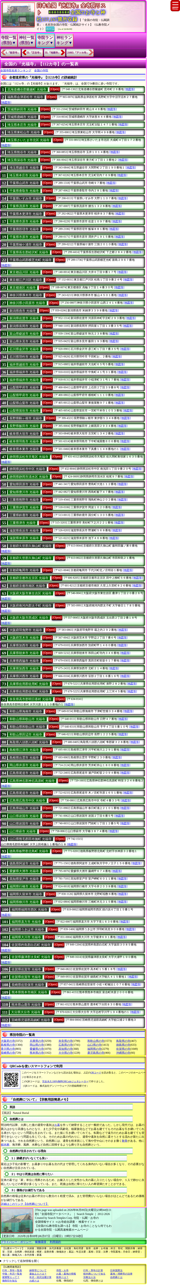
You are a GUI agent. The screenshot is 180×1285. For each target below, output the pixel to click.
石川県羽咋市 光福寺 (24, 357)
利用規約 (55, 1241)
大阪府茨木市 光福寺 (24, 637)
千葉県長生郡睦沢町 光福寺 (28, 252)
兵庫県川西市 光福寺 (24, 676)
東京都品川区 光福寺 (24, 272)
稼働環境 (40, 1241)
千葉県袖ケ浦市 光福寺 (25, 244)
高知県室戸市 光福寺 (24, 879)
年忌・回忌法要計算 (40, 1277)
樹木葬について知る (94, 1273)
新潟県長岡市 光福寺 (24, 326)
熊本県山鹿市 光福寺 (26, 1004)
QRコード (96, 1072)
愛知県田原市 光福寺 (24, 484)
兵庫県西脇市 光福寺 (24, 661)
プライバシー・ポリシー (16, 1241)
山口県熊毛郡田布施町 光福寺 (30, 839)
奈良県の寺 (66, 1040)
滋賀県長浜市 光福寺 (24, 530)
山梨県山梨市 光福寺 (24, 403)
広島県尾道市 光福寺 (24, 773)
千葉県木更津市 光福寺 (25, 214)
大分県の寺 (66, 1052)
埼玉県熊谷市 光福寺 (22, 152)
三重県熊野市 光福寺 (24, 499)
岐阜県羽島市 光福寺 (24, 441)
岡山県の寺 (37, 1044)
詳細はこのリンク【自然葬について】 (25, 1203)
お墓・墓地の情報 (66, 1273)
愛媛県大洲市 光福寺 (24, 871)
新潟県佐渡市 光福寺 (24, 318)
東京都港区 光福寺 (22, 287)
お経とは (34, 1280)
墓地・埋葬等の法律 (121, 1273)
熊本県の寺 (37, 1052)
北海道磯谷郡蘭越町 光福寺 (26, 89)
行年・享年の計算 (93, 1270)
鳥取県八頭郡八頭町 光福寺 (28, 742)
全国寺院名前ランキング (15, 70)
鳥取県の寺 (123, 1040)
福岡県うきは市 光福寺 (28, 929)
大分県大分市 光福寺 (25, 1012)
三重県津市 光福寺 (22, 523)
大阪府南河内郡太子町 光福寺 (30, 605)
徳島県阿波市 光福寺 (24, 863)
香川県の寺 (8, 1048)
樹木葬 (5, 1144)
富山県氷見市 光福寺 (24, 341)
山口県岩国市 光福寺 (24, 816)
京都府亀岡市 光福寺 (24, 570)
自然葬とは (116, 1277)
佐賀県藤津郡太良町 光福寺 (31, 957)
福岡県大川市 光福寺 (26, 937)
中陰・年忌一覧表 (12, 1273)
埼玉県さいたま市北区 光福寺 (28, 140)
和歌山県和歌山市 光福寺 (27, 719)
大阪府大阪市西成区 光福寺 (28, 617)
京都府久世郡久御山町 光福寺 (30, 546)
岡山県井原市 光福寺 (24, 765)
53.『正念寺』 (34, 52)
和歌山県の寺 (95, 1040)
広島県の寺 (66, 1044)
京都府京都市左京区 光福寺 (28, 578)
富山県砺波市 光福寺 (24, 333)
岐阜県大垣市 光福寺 (24, 433)
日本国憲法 (116, 1270)
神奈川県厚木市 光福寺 (25, 295)
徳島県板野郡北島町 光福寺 (28, 851)
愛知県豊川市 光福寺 (24, 492)
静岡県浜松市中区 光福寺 (27, 469)
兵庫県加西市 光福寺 (24, 645)
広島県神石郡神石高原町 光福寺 (32, 781)
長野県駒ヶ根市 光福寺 (25, 418)
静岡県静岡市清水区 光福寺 (28, 477)
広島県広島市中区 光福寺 (27, 800)
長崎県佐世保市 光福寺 (28, 984)
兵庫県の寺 (37, 1040)
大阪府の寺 (8, 1040)
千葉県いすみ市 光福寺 (25, 198)
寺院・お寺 (62, 1270)
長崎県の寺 (8, 1052)
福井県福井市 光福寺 (24, 372)
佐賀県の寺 (123, 1048)
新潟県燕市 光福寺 (22, 310)
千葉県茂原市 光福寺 (24, 206)
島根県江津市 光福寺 (24, 750)
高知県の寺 (66, 1048)
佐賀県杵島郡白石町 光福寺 (31, 945)
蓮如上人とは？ (38, 1273)
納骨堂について (38, 1270)
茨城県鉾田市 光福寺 (22, 109)
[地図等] (129, 89)
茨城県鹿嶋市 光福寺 (22, 117)
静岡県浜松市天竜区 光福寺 (28, 457)
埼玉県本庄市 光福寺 (22, 125)
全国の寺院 (41, 70)
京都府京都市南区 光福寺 (27, 586)
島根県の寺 (8, 1044)
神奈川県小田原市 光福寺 (27, 303)
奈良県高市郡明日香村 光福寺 (30, 699)
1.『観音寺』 (13, 52)
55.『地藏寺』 (52, 52)
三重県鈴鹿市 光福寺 (24, 515)
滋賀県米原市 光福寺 (24, 538)
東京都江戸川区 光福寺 (25, 280)
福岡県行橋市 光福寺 (24, 886)
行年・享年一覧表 (12, 1270)
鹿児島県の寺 (95, 1052)
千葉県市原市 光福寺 (24, 221)
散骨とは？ (62, 1277)
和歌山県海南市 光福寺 (25, 711)
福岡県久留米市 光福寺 (25, 894)
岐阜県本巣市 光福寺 (24, 449)
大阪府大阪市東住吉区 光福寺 (30, 593)
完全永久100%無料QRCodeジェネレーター (65, 1081)
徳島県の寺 (123, 1044)
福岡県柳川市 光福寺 (24, 902)
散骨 (124, 1140)
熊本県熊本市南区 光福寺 (29, 992)
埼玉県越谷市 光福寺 (24, 167)
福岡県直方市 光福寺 (26, 921)
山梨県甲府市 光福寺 (24, 387)
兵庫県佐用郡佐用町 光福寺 (28, 684)
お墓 (57, 1124)
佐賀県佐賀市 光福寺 (26, 969)
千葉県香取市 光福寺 (24, 190)
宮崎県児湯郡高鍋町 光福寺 (30, 1020)
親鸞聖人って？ (11, 1277)
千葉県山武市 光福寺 (24, 183)
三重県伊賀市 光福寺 (24, 507)
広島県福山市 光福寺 (24, 808)
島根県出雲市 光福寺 (24, 757)
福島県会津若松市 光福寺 (25, 97)
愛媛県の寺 (37, 1048)
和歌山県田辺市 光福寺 (25, 734)
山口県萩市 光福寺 (22, 831)
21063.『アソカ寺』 (78, 52)
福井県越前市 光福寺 (24, 364)
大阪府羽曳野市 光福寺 (25, 630)
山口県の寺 (94, 1044)
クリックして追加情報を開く (21, 1260)
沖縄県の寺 (123, 1052)
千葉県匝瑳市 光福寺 (24, 229)
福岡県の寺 (94, 1048)
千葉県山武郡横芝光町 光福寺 (30, 260)
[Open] (54, 89)
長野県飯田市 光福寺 (24, 426)
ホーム (50, 28)
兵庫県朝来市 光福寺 (24, 653)
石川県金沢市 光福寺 (24, 349)
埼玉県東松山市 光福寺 (23, 132)
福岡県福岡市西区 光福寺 (29, 909)
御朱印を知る (9, 1280)
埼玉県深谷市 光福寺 (22, 160)
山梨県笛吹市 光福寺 (24, 410)
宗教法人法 (89, 1277)
